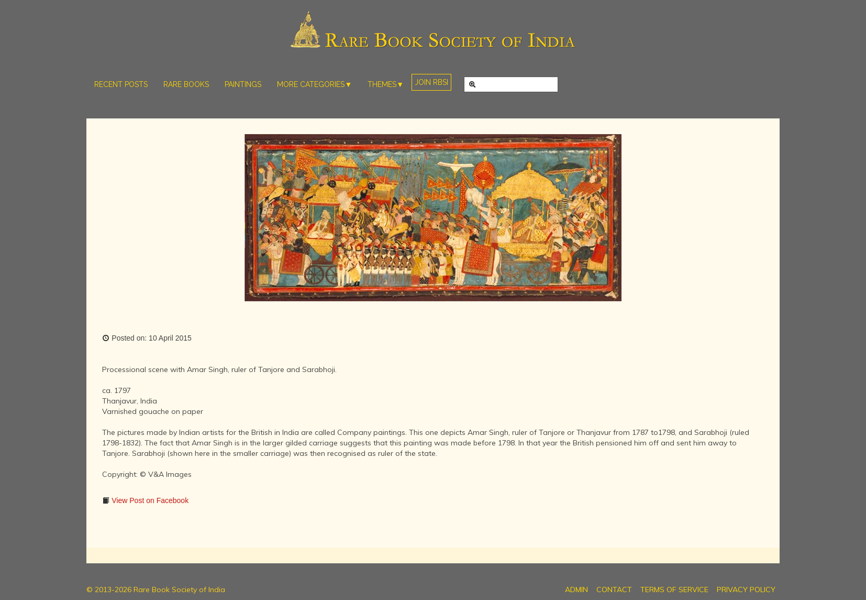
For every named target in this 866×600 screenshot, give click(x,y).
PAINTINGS (243, 84)
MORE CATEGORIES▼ (314, 84)
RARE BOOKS (186, 84)
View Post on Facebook (148, 500)
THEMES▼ (386, 84)
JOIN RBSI (431, 82)
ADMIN (576, 589)
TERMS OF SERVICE (674, 589)
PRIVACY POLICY (746, 589)
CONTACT (614, 589)
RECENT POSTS (121, 84)
